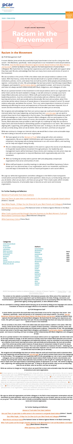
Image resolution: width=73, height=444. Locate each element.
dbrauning (38, 261)
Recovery (6, 256)
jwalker (37, 272)
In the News (7, 247)
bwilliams (38, 274)
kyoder (37, 256)
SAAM (5, 258)
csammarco (38, 258)
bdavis (37, 277)
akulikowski (38, 250)
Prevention (6, 254)
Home (4, 18)
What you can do (8, 263)
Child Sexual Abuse (9, 244)
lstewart (37, 270)
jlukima (37, 267)
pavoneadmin (39, 249)
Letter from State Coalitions (18, 195)
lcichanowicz (39, 259)
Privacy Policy (62, 291)
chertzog (37, 276)
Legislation (6, 249)
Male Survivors (7, 251)
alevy (36, 281)
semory (37, 279)
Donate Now (69, 14)
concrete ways (51, 113)
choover (37, 265)
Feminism (6, 245)
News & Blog (11, 18)
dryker (37, 268)
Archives (68, 253)
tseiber (37, 263)
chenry (37, 285)
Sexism (5, 260)
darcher (37, 283)
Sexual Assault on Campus (11, 262)
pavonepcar (38, 254)
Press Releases (7, 253)
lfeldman (37, 252)
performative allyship (28, 85)
